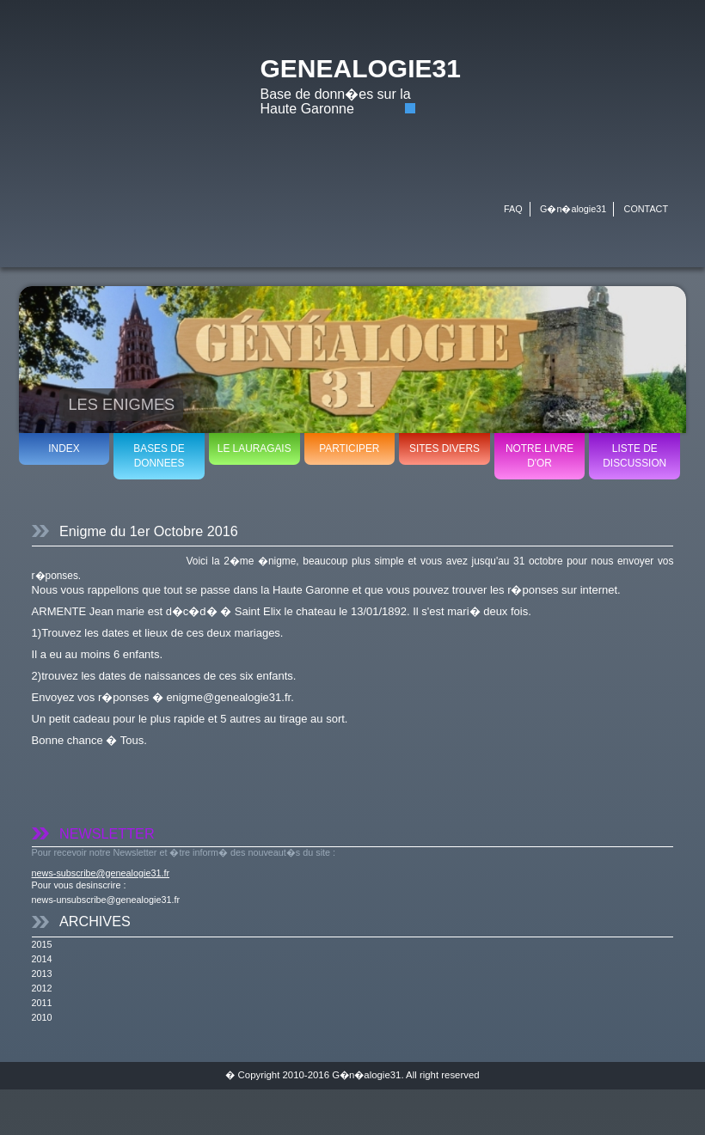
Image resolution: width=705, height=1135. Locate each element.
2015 (42, 944)
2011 (42, 1003)
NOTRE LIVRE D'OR (539, 455)
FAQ (513, 209)
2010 (42, 1017)
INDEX (63, 448)
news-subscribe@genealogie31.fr (100, 873)
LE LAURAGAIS (254, 448)
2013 (42, 973)
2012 (42, 988)
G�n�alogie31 (573, 209)
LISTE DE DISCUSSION (634, 455)
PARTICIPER (349, 448)
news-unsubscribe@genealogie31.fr (106, 899)
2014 (42, 959)
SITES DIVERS (444, 448)
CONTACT (646, 209)
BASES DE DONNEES (158, 455)
